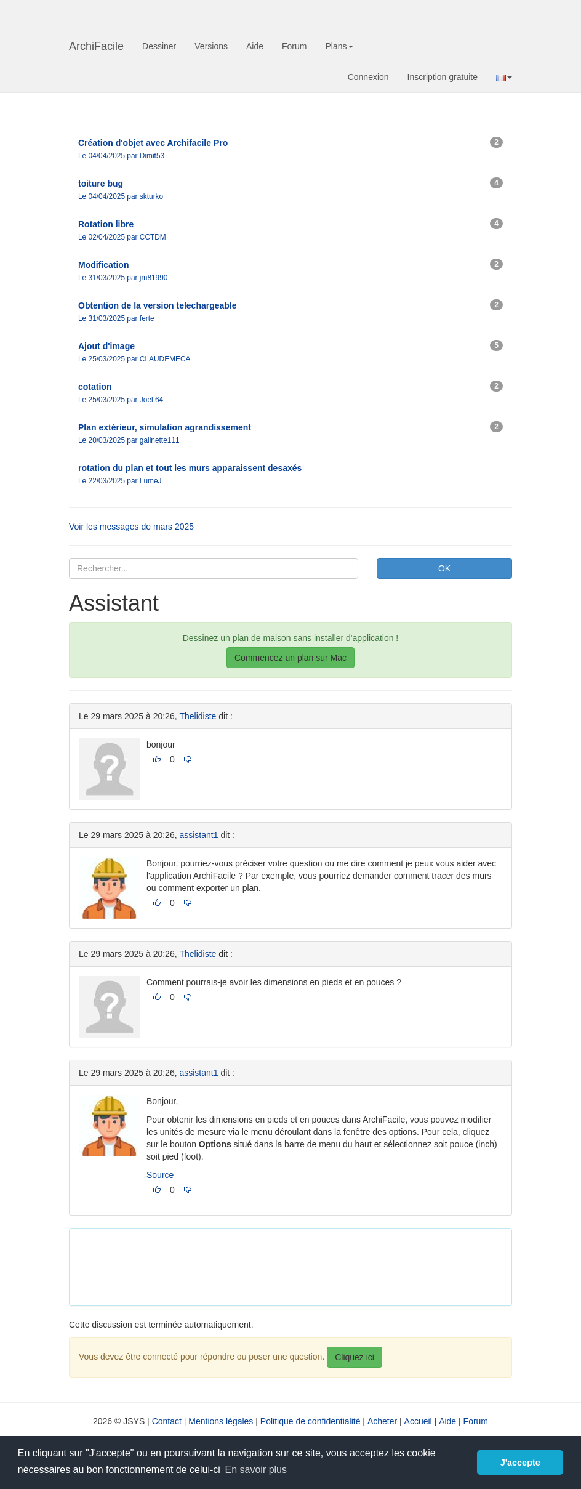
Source (160, 1175)
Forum (294, 46)
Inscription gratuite (442, 77)
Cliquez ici (354, 1357)
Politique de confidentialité (310, 1421)
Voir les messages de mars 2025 (131, 526)
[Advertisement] (303, 1265)
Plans (339, 46)
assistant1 (198, 835)
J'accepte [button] (520, 1462)
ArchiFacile (96, 46)
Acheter (382, 1421)
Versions (211, 46)
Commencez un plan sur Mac (290, 658)
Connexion (368, 77)
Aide (254, 46)
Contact (167, 1421)
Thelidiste (197, 716)
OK (444, 568)
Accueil (418, 1421)
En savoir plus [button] (256, 1469)
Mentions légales (220, 1421)
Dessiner (159, 46)
